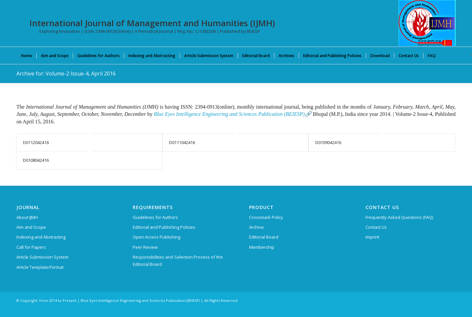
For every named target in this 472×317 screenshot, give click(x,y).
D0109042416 (328, 142)
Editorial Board (263, 237)
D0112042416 (36, 142)
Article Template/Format (40, 267)
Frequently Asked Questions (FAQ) (399, 217)
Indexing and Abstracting (41, 237)
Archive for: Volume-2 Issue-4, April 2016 (66, 73)
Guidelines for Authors (155, 217)
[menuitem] (26, 55)
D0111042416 (182, 142)
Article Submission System (42, 257)
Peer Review (145, 247)
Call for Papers (31, 247)
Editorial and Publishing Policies (164, 227)
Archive (256, 227)
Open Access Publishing (156, 237)
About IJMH (27, 217)
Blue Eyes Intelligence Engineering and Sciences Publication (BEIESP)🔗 (232, 114)
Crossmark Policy (266, 217)
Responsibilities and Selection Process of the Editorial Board (178, 260)
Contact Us (376, 227)
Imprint (372, 237)
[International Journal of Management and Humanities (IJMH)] (427, 23)
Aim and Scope (31, 227)
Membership (261, 247)
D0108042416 (36, 160)
